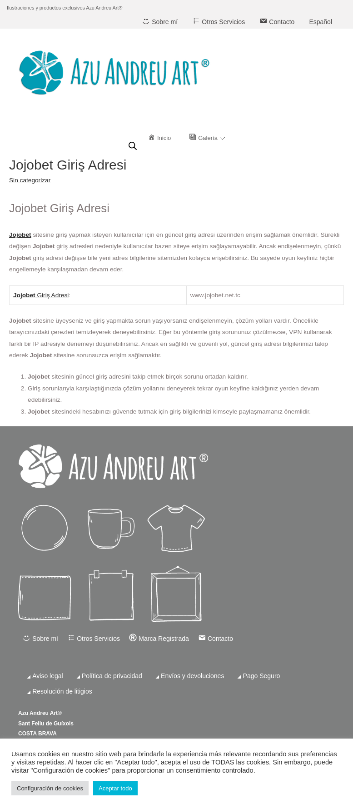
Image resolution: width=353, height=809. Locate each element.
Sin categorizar (29, 180)
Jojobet (20, 234)
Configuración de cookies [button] (50, 788)
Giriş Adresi (52, 295)
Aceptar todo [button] (115, 788)
